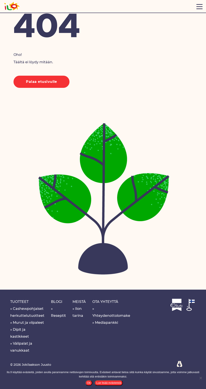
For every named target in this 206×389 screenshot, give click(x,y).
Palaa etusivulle (41, 82)
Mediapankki (106, 323)
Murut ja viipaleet (28, 323)
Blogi (56, 302)
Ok (89, 382)
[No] (200, 378)
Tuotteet (19, 302)
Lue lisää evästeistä (108, 382)
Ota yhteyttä (105, 302)
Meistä (79, 302)
